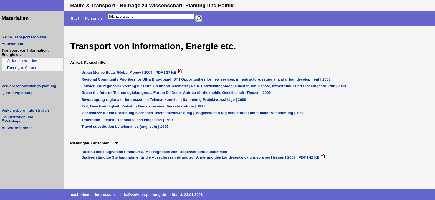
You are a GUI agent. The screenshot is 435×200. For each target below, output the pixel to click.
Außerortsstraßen (17, 128)
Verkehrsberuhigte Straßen (25, 110)
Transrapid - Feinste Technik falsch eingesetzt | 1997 (127, 120)
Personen (93, 18)
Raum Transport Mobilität (24, 37)
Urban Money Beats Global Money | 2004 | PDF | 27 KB (129, 72)
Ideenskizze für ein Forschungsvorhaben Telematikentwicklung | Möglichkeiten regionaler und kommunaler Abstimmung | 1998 (192, 113)
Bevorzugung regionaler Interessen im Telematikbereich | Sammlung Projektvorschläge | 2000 (163, 100)
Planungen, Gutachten (23, 68)
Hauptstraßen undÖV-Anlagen (17, 119)
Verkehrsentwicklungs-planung (29, 86)
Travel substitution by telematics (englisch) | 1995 (124, 126)
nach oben (80, 194)
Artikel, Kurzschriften (22, 61)
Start (75, 18)
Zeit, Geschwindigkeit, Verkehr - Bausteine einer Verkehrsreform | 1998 (143, 106)
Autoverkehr (13, 44)
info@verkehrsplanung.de (143, 194)
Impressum (105, 194)
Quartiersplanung (17, 93)
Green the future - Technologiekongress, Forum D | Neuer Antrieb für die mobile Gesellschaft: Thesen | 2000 (176, 93)
